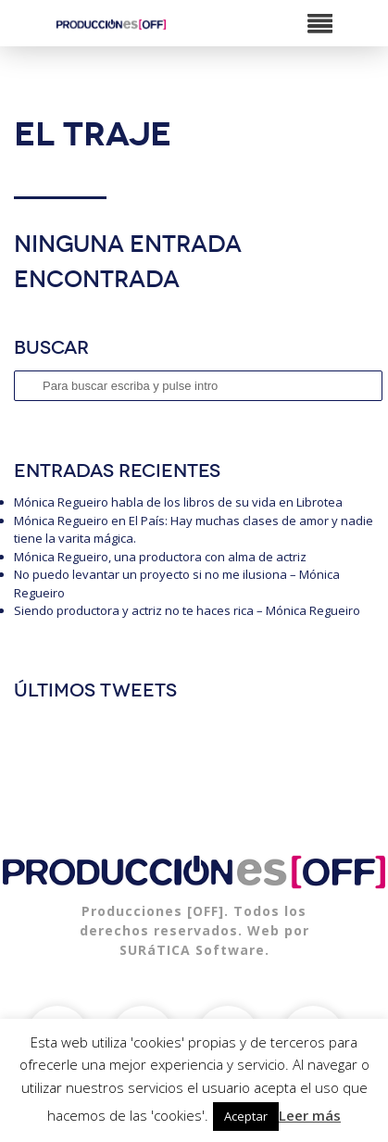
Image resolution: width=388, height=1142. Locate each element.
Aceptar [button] (246, 1116)
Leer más (310, 1115)
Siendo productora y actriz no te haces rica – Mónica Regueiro (187, 610)
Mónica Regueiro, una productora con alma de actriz (160, 556)
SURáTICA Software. (194, 950)
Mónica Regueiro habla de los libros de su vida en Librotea (178, 502)
